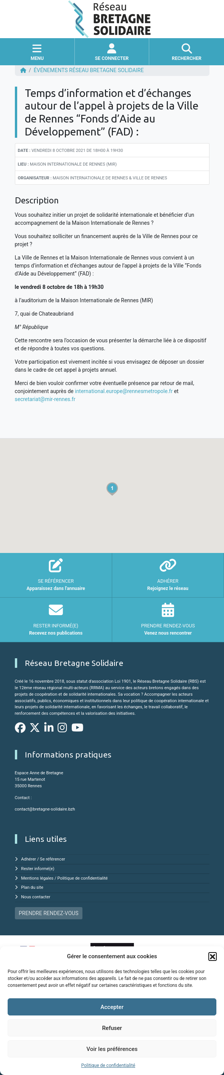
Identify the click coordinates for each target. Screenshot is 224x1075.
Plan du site (32, 887)
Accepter (111, 1007)
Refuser (112, 1028)
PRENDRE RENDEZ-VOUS (48, 913)
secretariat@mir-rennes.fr (45, 399)
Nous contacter (35, 896)
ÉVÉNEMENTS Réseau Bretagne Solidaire (88, 70)
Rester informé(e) (37, 868)
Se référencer (52, 859)
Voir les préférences (112, 1049)
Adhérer (28, 859)
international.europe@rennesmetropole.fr (123, 391)
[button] (212, 956)
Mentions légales (37, 878)
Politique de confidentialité (108, 1065)
